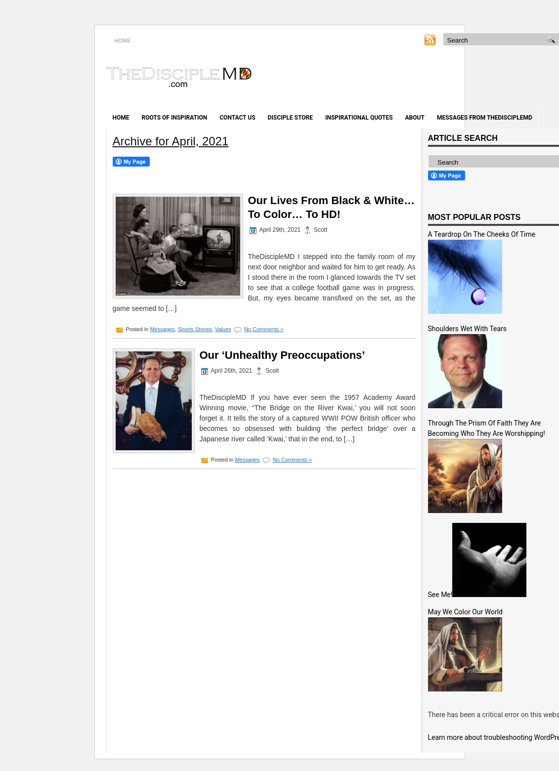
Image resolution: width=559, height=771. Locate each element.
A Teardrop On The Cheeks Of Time (482, 234)
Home (121, 117)
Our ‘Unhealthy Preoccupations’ (282, 355)
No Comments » (263, 329)
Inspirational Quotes (359, 117)
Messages (162, 329)
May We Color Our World (465, 612)
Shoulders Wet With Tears (467, 329)
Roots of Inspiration (175, 117)
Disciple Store (290, 117)
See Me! (440, 595)
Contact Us (237, 117)
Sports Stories (195, 329)
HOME (123, 40)
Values (223, 329)
